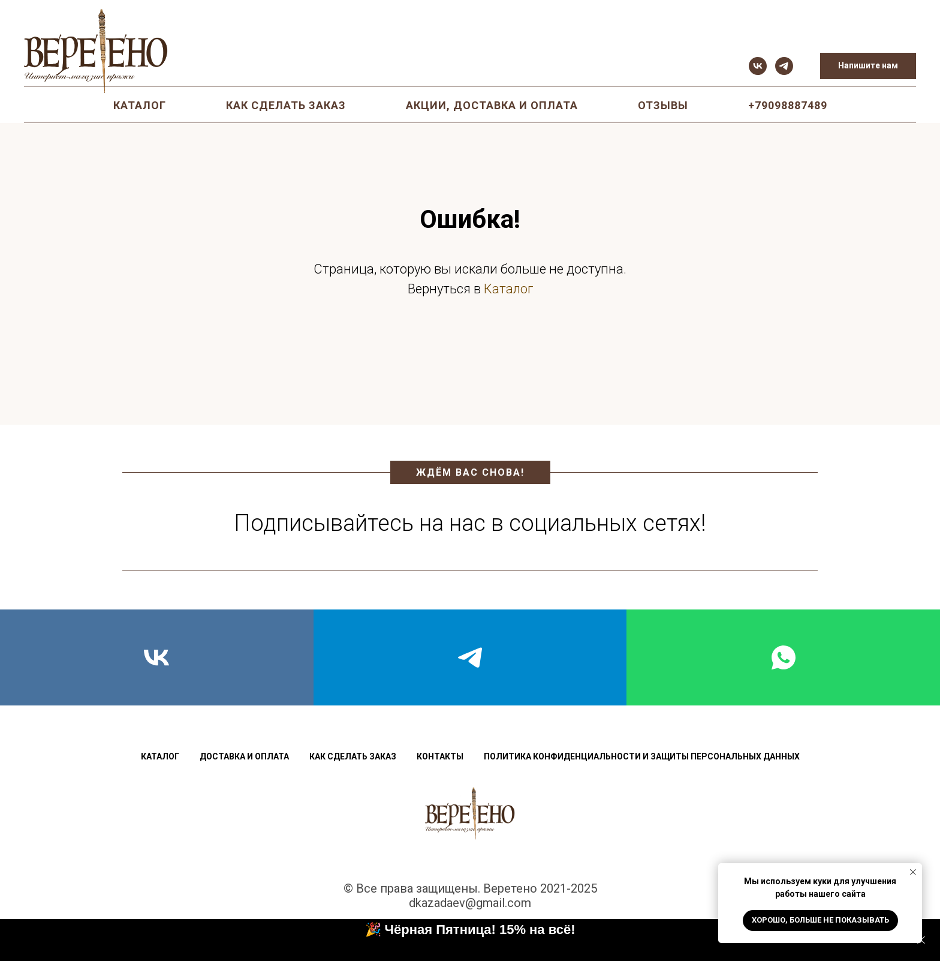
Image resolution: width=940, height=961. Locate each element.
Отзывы (663, 105)
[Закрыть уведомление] (913, 872)
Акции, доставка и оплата (492, 105)
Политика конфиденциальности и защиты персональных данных (642, 756)
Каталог (139, 105)
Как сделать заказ (286, 105)
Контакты (440, 756)
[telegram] (784, 66)
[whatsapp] (783, 657)
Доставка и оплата (244, 756)
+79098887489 (787, 105)
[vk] (758, 66)
